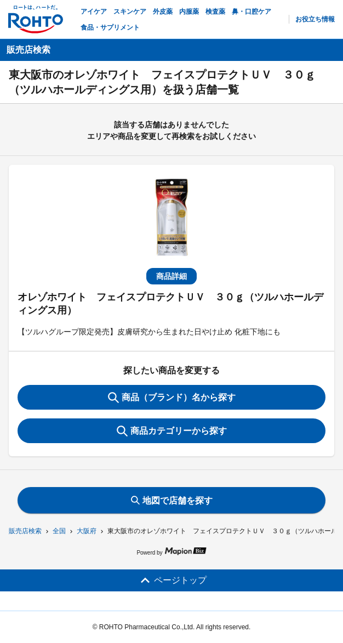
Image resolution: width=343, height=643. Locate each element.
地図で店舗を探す (172, 500)
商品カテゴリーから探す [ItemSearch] (172, 431)
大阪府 (86, 531)
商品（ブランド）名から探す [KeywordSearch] (172, 397)
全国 (59, 531)
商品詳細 (171, 276)
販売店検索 (25, 531)
